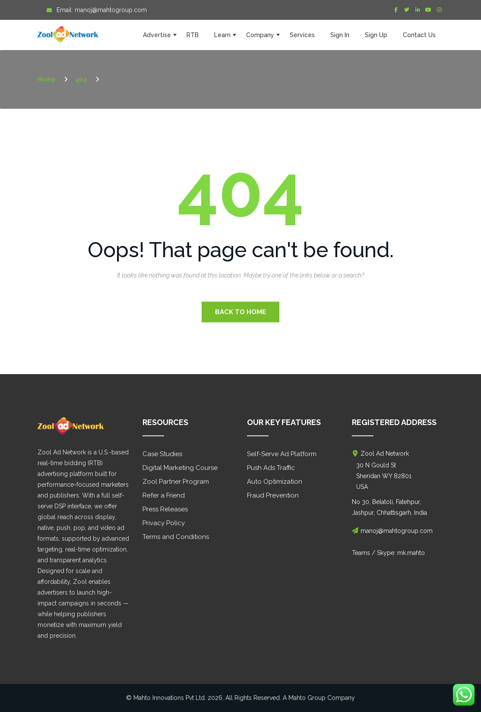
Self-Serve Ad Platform (281, 454)
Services (302, 35)
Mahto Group (307, 697)
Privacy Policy (163, 523)
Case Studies (162, 454)
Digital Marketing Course (180, 468)
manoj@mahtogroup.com (111, 9)
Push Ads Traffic (271, 468)
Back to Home (240, 312)
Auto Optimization (274, 481)
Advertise (157, 35)
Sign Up (376, 35)
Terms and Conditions (175, 537)
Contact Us (419, 35)
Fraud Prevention (273, 495)
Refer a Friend (163, 495)
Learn (222, 35)
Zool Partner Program (175, 481)
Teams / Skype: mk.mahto (388, 552)
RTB (193, 35)
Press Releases (165, 509)
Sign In (339, 35)
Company (260, 35)
